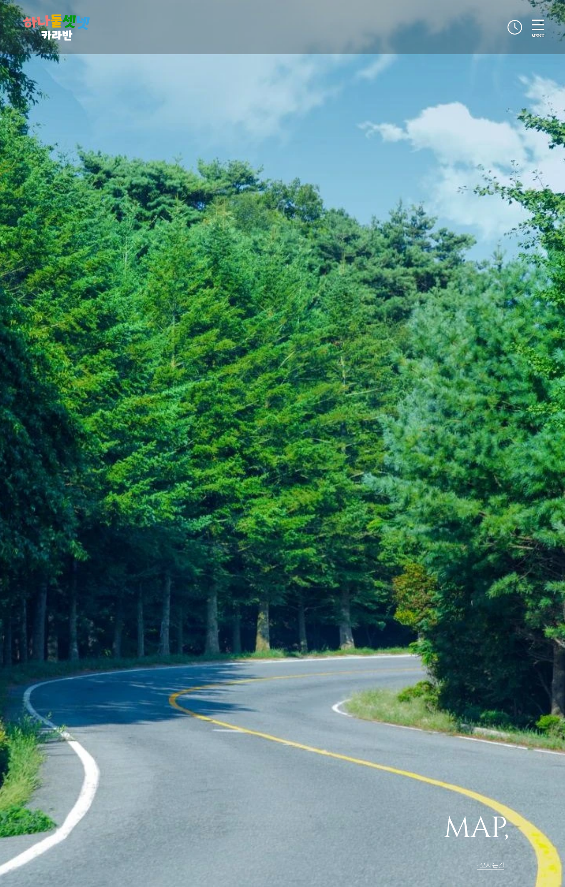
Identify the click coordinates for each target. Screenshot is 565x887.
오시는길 (492, 865)
